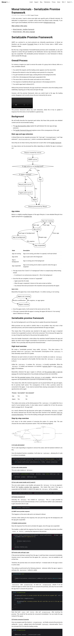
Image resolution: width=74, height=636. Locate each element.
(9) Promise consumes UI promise (20, 619)
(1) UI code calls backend (18, 445)
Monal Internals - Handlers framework (23, 29)
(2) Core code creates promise (19, 467)
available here (28, 216)
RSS (29, 15)
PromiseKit (30, 44)
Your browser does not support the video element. (22, 103)
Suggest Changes (34, 15)
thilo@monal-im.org (49, 22)
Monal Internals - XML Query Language (24, 31)
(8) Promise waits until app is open (20, 552)
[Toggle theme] (8, 2)
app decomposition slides (22, 126)
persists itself (47, 366)
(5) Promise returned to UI (18, 497)
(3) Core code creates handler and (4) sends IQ (23, 482)
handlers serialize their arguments (29, 487)
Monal (4, 2)
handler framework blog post (23, 130)
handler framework (56, 142)
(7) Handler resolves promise (19, 523)
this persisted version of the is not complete (34, 377)
